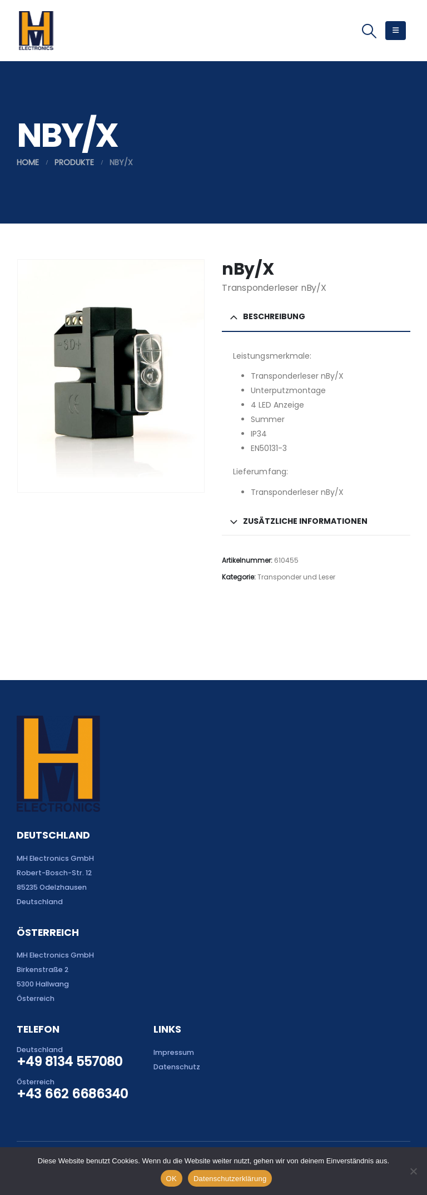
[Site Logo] (36, 30)
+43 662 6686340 (72, 1094)
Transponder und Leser (296, 577)
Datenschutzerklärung (229, 1178)
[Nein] (413, 1171)
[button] (369, 31)
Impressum (173, 1052)
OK (171, 1178)
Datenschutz (176, 1067)
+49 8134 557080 (69, 1061)
